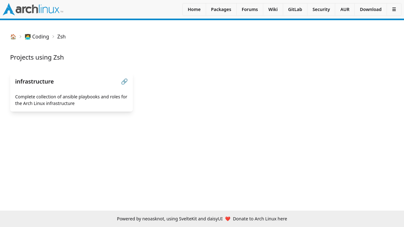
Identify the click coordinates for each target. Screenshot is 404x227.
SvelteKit (188, 219)
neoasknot (153, 219)
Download (371, 9)
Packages (221, 9)
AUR (344, 9)
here (282, 219)
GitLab (295, 9)
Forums (250, 9)
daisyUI (215, 219)
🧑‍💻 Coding (37, 36)
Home (194, 9)
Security (321, 9)
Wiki (273, 9)
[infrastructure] (71, 92)
